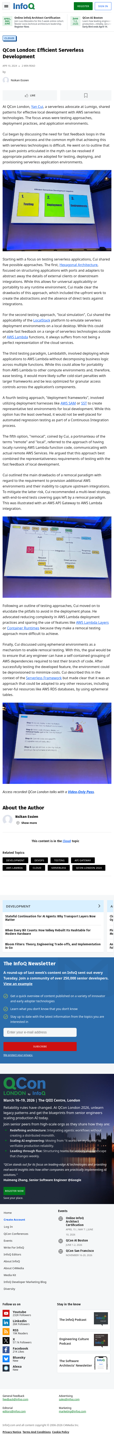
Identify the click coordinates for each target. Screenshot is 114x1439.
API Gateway (83, 860)
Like (32, 95)
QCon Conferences (16, 1234)
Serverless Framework (44, 678)
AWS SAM (68, 403)
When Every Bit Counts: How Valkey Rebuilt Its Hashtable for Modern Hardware (48, 932)
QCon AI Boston (77, 1240)
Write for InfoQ (14, 1247)
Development (15, 860)
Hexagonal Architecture (78, 264)
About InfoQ (12, 1261)
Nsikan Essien (20, 80)
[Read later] (86, 95)
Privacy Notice (12, 1432)
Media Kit (10, 1275)
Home (8, 1213)
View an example (18, 983)
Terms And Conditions (36, 1432)
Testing (59, 860)
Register (83, 6)
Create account (14, 1219)
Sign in (103, 6)
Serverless (58, 867)
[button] (40, 1046)
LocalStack (41, 320)
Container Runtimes (23, 628)
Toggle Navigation (6, 6)
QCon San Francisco (80, 1251)
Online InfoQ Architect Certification (75, 1222)
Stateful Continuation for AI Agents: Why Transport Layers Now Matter (50, 918)
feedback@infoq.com (15, 1399)
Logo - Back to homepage (24, 5)
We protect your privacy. (18, 1055)
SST (84, 403)
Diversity (9, 1289)
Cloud (9, 38)
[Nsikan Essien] (6, 80)
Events (8, 1241)
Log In (8, 1227)
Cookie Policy (60, 1432)
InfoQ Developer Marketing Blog (25, 1282)
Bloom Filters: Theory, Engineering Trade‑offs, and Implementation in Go (53, 946)
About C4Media (14, 1268)
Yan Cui (37, 106)
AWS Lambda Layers (92, 622)
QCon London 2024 (89, 867)
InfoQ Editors (12, 1254)
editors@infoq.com (14, 1411)
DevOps (39, 860)
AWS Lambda (17, 337)
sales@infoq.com (69, 1399)
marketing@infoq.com (72, 1411)
